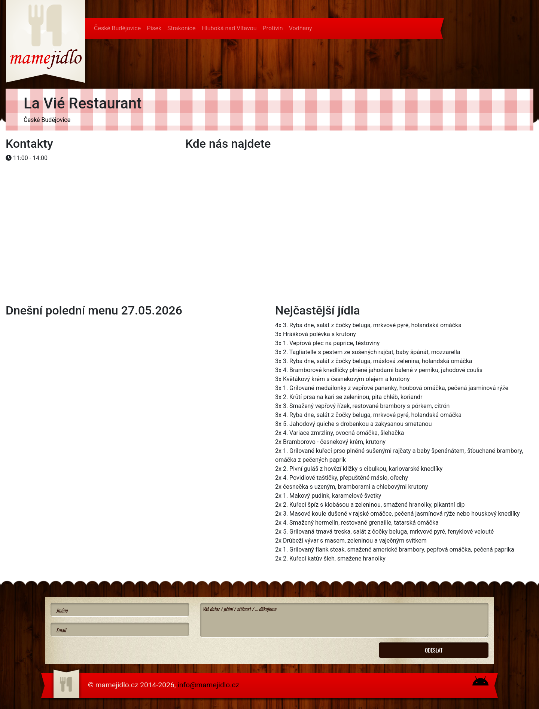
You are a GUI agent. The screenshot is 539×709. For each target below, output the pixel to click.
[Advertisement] (65, 187)
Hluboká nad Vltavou (228, 28)
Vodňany (300, 28)
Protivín (273, 28)
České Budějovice (117, 28)
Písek (154, 28)
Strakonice (181, 28)
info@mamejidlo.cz (208, 685)
